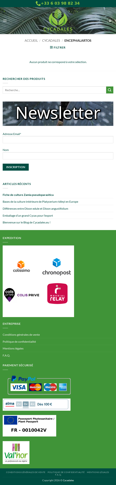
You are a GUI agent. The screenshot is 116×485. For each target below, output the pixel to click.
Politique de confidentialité (19, 341)
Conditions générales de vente (21, 334)
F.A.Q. (6, 355)
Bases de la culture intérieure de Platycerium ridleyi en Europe (40, 201)
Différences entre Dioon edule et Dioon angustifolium (35, 208)
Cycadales (51, 40)
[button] (5, 20)
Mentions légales (13, 348)
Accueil (31, 40)
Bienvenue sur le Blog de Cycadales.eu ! (27, 222)
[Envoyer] (109, 89)
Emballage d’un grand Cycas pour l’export (28, 215)
